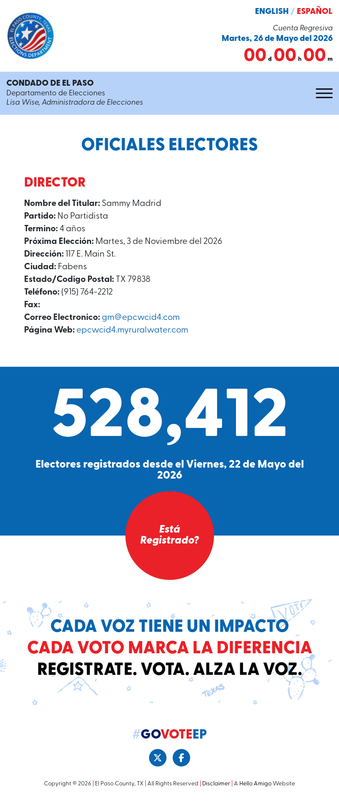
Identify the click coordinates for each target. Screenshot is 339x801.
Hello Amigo (255, 784)
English (272, 12)
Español (315, 12)
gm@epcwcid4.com (141, 317)
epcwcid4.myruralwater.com (132, 330)
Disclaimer (216, 784)
